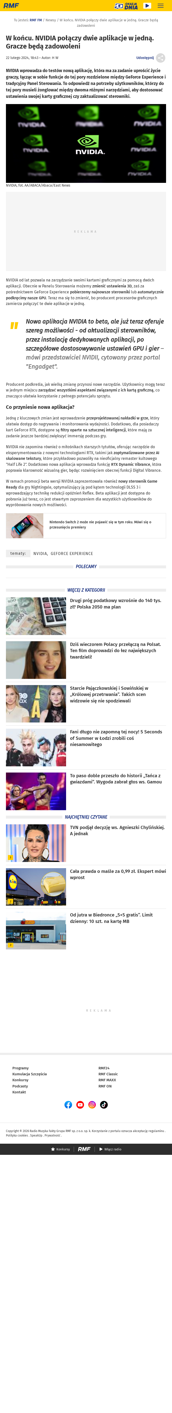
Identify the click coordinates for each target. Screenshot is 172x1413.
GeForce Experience (72, 553)
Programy (20, 1068)
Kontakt (19, 1092)
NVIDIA (12, 280)
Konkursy (20, 1080)
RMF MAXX (107, 1080)
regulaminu (156, 1131)
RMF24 (103, 1068)
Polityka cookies (17, 1135)
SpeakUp (36, 1135)
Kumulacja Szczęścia (29, 1074)
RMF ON (105, 1086)
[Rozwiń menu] (160, 5)
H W (55, 58)
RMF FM (36, 20)
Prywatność (52, 1135)
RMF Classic (108, 1074)
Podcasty (20, 1086)
